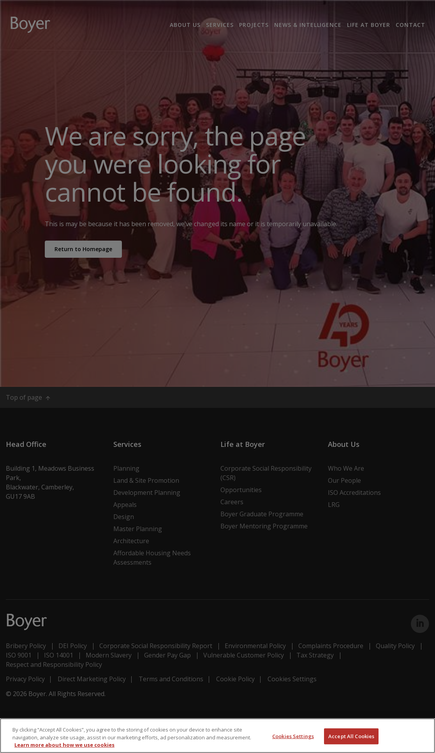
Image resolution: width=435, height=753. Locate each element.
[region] (217, 735)
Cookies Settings (293, 735)
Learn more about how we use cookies (64, 744)
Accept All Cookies (351, 735)
